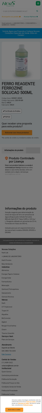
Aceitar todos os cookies (14, 409)
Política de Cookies (31, 401)
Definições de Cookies (23, 403)
